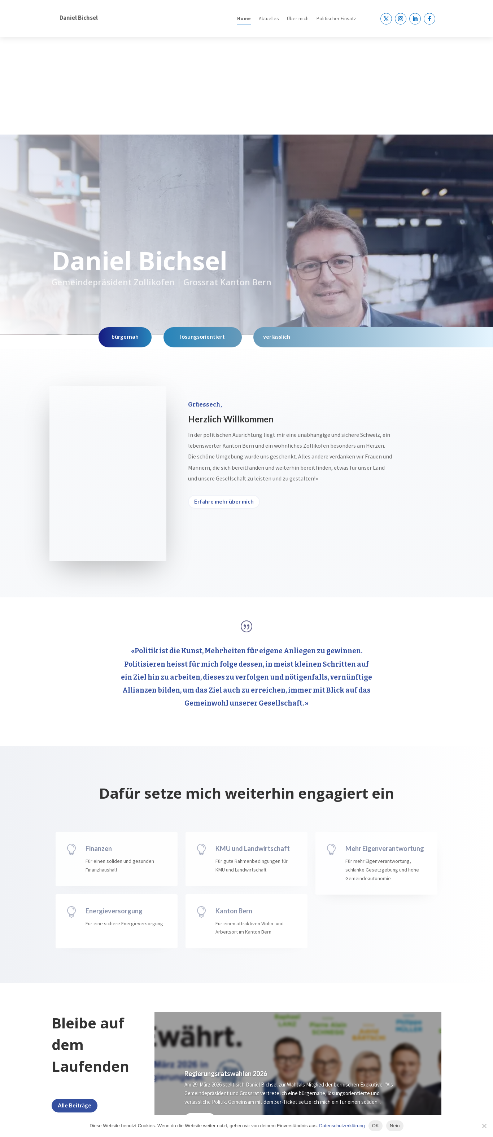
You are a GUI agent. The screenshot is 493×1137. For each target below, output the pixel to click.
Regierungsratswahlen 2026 (225, 976)
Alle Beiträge (74, 1008)
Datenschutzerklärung (342, 1125)
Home (244, 19)
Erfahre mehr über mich (224, 404)
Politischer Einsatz (336, 19)
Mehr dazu (199, 1021)
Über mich (298, 19)
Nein (395, 1125)
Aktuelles (269, 19)
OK (375, 1125)
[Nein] (484, 1125)
